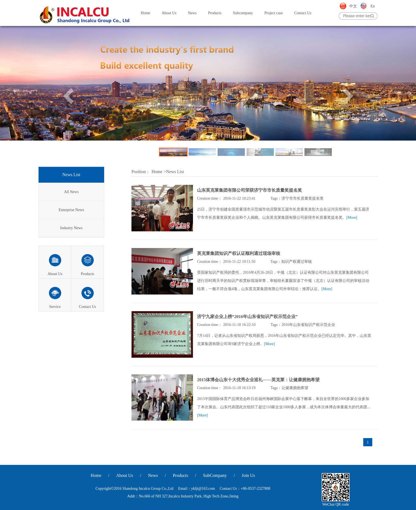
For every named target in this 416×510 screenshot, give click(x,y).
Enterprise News (71, 210)
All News (71, 192)
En (372, 6)
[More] (351, 217)
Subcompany (243, 13)
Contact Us (303, 13)
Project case (273, 13)
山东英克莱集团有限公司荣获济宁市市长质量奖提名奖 (249, 190)
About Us (169, 13)
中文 (353, 6)
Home (145, 13)
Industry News (71, 228)
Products (214, 13)
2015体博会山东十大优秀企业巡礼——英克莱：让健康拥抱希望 (258, 379)
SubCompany (215, 475)
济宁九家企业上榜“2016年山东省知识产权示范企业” (247, 316)
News (192, 13)
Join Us (248, 475)
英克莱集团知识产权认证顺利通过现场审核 (238, 253)
